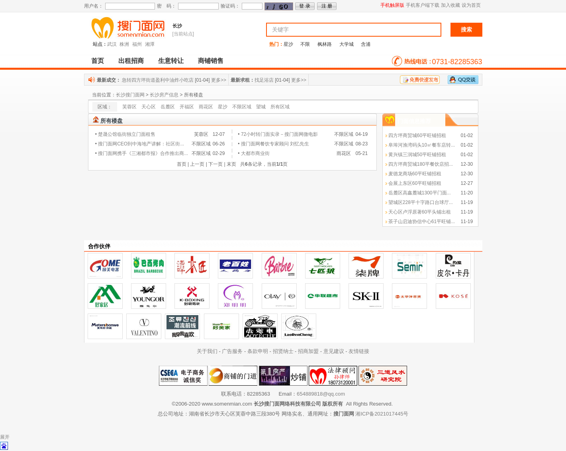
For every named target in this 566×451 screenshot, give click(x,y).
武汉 (112, 44)
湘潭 (150, 44)
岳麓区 (168, 107)
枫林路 (324, 44)
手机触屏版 (392, 5)
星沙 (288, 44)
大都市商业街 (255, 153)
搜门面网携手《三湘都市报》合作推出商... (143, 153)
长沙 (177, 26)
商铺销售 (210, 60)
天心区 (148, 107)
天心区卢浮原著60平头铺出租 (419, 212)
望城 (261, 107)
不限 (305, 44)
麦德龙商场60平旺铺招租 (414, 173)
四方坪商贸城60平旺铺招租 (417, 135)
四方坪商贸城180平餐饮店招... (420, 164)
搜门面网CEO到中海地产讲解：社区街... (141, 144)
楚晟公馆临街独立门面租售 (126, 134)
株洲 (124, 44)
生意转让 (171, 60)
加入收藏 (450, 5)
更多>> (218, 80)
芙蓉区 (129, 107)
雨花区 (206, 107)
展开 (5, 437)
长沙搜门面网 (130, 95)
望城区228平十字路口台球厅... (420, 202)
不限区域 (241, 107)
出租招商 (131, 60)
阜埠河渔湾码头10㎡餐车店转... (421, 145)
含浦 (365, 44)
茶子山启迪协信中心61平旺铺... (421, 221)
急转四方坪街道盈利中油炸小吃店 (158, 80)
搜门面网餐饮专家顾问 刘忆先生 (275, 144)
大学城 (346, 44)
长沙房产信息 (164, 95)
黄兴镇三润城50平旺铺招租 (417, 154)
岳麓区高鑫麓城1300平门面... (419, 193)
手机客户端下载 (422, 5)
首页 (97, 60)
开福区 (187, 107)
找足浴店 (264, 80)
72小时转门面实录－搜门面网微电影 (279, 134)
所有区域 (280, 107)
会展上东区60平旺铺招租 (414, 183)
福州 (137, 44)
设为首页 (471, 5)
